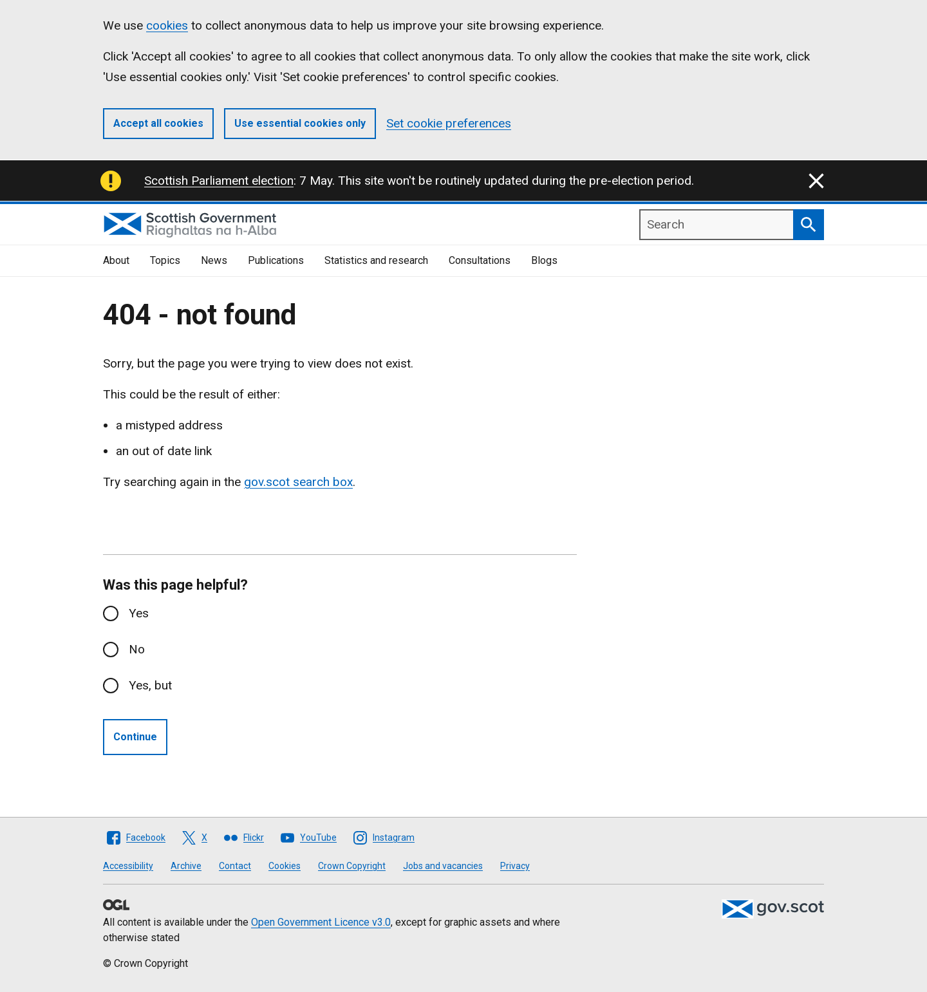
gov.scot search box (298, 481)
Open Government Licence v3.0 (321, 922)
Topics (165, 260)
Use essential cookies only (300, 123)
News (214, 260)
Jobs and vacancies (443, 866)
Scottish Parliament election (219, 180)
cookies (167, 25)
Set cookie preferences (448, 123)
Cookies (284, 866)
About (116, 260)
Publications (276, 260)
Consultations (479, 260)
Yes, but (150, 685)
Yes (139, 613)
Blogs (544, 260)
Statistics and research (376, 260)
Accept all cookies (158, 123)
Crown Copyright (352, 866)
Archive (186, 866)
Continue (135, 737)
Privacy (515, 866)
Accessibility (128, 866)
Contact (235, 866)
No (137, 649)
